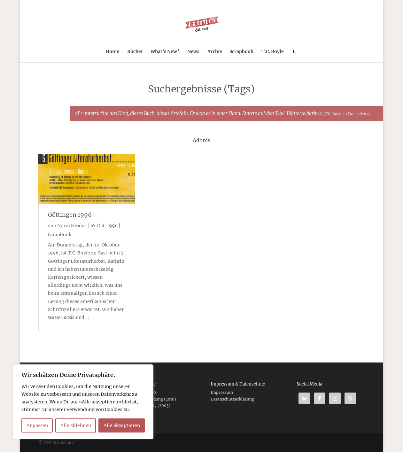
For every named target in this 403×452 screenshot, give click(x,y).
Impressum (222, 392)
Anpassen (37, 425)
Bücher (135, 51)
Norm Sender (71, 226)
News (193, 51)
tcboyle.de (64, 442)
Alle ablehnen (75, 425)
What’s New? (165, 51)
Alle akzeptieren (122, 425)
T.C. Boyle (272, 51)
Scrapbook (241, 51)
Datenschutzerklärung (232, 399)
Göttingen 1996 (70, 214)
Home (112, 51)
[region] (83, 401)
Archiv (214, 51)
